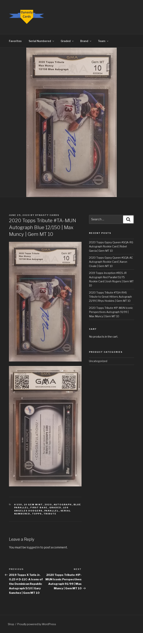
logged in (33, 547)
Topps (37, 513)
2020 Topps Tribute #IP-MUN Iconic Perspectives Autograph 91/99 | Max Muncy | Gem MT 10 (111, 312)
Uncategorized (98, 361)
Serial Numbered (42, 41)
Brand (86, 41)
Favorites (15, 41)
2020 (48, 504)
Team (103, 41)
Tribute (50, 513)
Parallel (51, 510)
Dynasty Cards (47, 215)
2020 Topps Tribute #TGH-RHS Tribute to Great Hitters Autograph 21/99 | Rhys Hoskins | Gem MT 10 (110, 296)
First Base (39, 507)
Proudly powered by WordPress (36, 624)
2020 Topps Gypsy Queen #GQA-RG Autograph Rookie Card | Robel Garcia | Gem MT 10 (111, 246)
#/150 (18, 504)
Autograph (63, 504)
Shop (11, 624)
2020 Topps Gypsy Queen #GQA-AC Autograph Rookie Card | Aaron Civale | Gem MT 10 (111, 262)
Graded (67, 41)
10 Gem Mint (33, 504)
